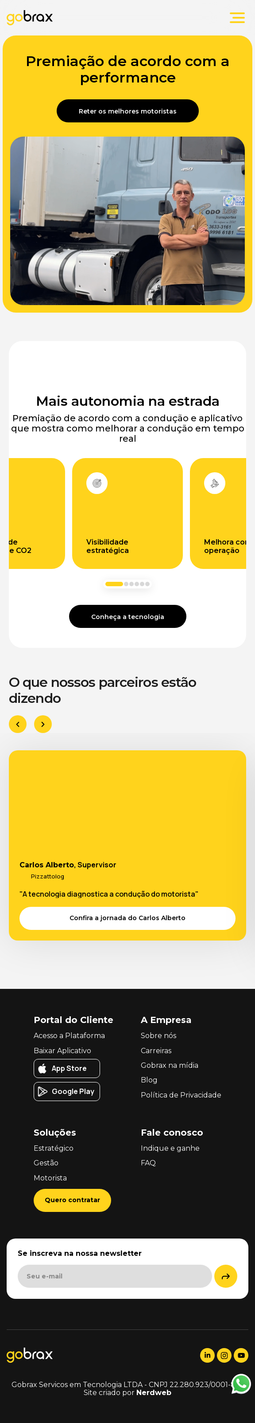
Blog (149, 1080)
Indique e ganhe (170, 1148)
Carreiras (156, 1051)
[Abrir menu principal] (237, 18)
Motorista (50, 1178)
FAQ (148, 1163)
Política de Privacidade (181, 1095)
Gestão (46, 1163)
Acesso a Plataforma (69, 1035)
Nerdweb (153, 1392)
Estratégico (53, 1148)
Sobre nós (158, 1035)
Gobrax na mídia (169, 1065)
